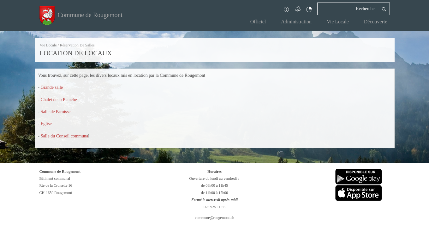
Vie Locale (338, 21)
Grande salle (52, 87)
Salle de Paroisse (56, 111)
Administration (296, 21)
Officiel (258, 21)
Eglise (46, 123)
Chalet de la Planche (59, 99)
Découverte (375, 21)
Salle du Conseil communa (64, 136)
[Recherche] (347, 9)
